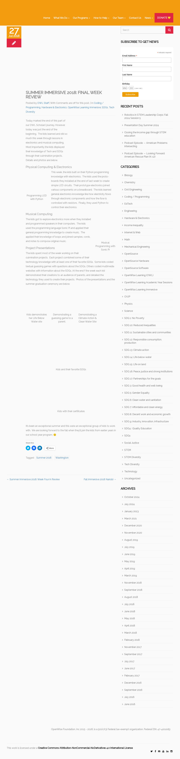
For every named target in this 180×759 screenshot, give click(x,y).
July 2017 (129, 661)
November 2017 (133, 647)
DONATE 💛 (164, 17)
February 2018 (132, 640)
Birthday (126, 84)
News (149, 18)
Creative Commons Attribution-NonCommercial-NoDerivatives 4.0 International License (85, 748)
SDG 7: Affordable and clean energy (143, 407)
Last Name (127, 74)
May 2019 (129, 561)
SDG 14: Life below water (138, 357)
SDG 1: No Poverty (134, 318)
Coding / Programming (136, 196)
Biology (128, 175)
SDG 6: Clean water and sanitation (142, 400)
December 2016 (133, 682)
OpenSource (131, 253)
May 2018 (129, 618)
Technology (130, 471)
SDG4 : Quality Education (138, 428)
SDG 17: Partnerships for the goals (142, 378)
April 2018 (129, 625)
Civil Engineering (133, 189)
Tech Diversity (132, 464)
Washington (62, 457)
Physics (128, 303)
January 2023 (131, 511)
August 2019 (131, 540)
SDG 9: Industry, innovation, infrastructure (146, 421)
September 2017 (133, 654)
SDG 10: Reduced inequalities (140, 325)
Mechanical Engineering (137, 246)
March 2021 (130, 518)
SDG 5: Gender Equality (136, 392)
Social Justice (131, 442)
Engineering (130, 211)
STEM (127, 450)
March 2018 (130, 632)
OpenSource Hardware (136, 261)
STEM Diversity (132, 457)
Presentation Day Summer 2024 (141, 125)
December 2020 (133, 525)
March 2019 (130, 575)
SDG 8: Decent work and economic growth (147, 414)
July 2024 (129, 504)
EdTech (128, 203)
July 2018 (129, 604)
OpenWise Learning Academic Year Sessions (148, 282)
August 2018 (131, 597)
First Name (127, 65)
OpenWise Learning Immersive (84, 107)
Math (127, 239)
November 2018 (133, 582)
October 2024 (132, 497)
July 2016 (129, 697)
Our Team (119, 18)
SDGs (105, 107)
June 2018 (129, 611)
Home (46, 18)
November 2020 (133, 532)
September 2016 (133, 690)
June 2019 (129, 554)
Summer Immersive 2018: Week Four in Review (33, 479)
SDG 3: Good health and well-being (143, 385)
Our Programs (81, 18)
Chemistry (129, 182)
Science (128, 311)
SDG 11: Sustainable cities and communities (147, 332)
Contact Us (135, 18)
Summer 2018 (43, 457)
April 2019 (129, 568)
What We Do (61, 18)
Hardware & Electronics (54, 107)
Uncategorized (132, 478)
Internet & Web (132, 232)
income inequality (133, 225)
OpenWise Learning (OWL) (138, 275)
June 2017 (129, 668)
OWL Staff (43, 103)
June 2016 (129, 704)
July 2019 (129, 547)
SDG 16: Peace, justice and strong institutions (148, 371)
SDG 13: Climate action (136, 350)
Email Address (129, 55)
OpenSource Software (136, 268)
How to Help (101, 18)
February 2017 (132, 675)
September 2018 (133, 590)
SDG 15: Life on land (135, 364)
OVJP (127, 296)
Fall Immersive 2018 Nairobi (100, 479)
